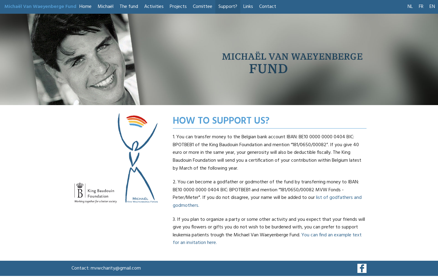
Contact (267, 7)
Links (248, 7)
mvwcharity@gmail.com (116, 268)
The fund (129, 7)
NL (410, 7)
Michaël (105, 7)
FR (421, 7)
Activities (154, 7)
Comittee (202, 7)
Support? (227, 7)
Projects (178, 7)
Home (85, 7)
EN (432, 7)
